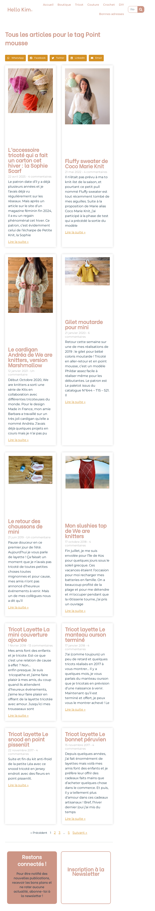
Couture (93, 4)
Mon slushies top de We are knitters (86, 530)
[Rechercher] (140, 9)
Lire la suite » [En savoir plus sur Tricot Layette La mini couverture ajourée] (18, 715)
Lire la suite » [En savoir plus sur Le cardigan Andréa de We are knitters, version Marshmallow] (18, 440)
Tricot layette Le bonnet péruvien (85, 736)
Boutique (64, 4)
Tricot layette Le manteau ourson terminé (85, 634)
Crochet (109, 4)
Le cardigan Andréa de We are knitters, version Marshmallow (30, 357)
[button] (15, 58)
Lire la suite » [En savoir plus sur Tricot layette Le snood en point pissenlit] (18, 785)
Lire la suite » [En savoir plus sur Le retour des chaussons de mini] (18, 607)
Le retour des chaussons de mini (25, 526)
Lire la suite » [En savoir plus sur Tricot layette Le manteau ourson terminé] (75, 709)
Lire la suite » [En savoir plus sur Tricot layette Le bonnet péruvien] (75, 819)
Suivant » (79, 833)
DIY (121, 4)
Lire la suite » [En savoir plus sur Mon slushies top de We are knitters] (75, 611)
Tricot (79, 4)
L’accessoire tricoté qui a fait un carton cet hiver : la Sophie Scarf (28, 160)
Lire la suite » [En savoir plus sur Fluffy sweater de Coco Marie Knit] (75, 232)
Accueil (48, 4)
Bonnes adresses (111, 14)
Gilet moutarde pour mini (84, 324)
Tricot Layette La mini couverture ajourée (28, 634)
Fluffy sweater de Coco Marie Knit (86, 163)
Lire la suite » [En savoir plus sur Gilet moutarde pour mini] (75, 402)
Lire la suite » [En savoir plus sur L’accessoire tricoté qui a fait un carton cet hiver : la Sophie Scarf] (18, 242)
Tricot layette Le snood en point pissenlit (28, 739)
